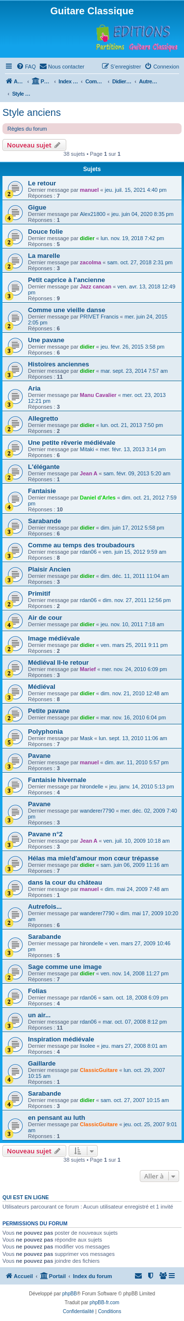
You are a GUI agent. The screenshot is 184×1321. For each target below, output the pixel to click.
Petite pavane (49, 710)
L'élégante (44, 466)
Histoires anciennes (58, 364)
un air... (39, 1015)
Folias (37, 991)
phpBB (69, 1293)
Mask (86, 738)
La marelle (44, 255)
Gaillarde (41, 1063)
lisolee (87, 1046)
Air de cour (45, 617)
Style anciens (31, 112)
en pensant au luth (56, 1117)
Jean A (89, 473)
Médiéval (41, 686)
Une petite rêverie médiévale (71, 442)
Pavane (39, 755)
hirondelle (92, 786)
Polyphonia (45, 731)
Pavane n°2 (45, 834)
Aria (34, 388)
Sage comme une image (65, 966)
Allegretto (43, 418)
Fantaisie (42, 491)
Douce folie (45, 231)
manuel (89, 190)
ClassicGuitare (99, 1070)
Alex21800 (92, 214)
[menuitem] (26, 66)
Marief (88, 669)
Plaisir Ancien (49, 569)
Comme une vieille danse (66, 310)
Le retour (42, 183)
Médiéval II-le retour (58, 662)
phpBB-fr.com (105, 1302)
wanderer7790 (97, 811)
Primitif (39, 593)
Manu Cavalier (98, 395)
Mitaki (87, 449)
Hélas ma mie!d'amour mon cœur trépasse (93, 858)
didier (87, 238)
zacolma (90, 262)
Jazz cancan (95, 286)
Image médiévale (54, 638)
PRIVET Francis (99, 317)
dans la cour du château (65, 882)
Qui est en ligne (25, 1197)
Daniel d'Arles (98, 497)
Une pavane (46, 340)
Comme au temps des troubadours (81, 545)
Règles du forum (27, 129)
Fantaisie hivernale (57, 780)
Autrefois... (45, 906)
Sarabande (44, 521)
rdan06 (88, 552)
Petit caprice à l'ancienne (66, 280)
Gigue (37, 207)
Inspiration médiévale (61, 1039)
